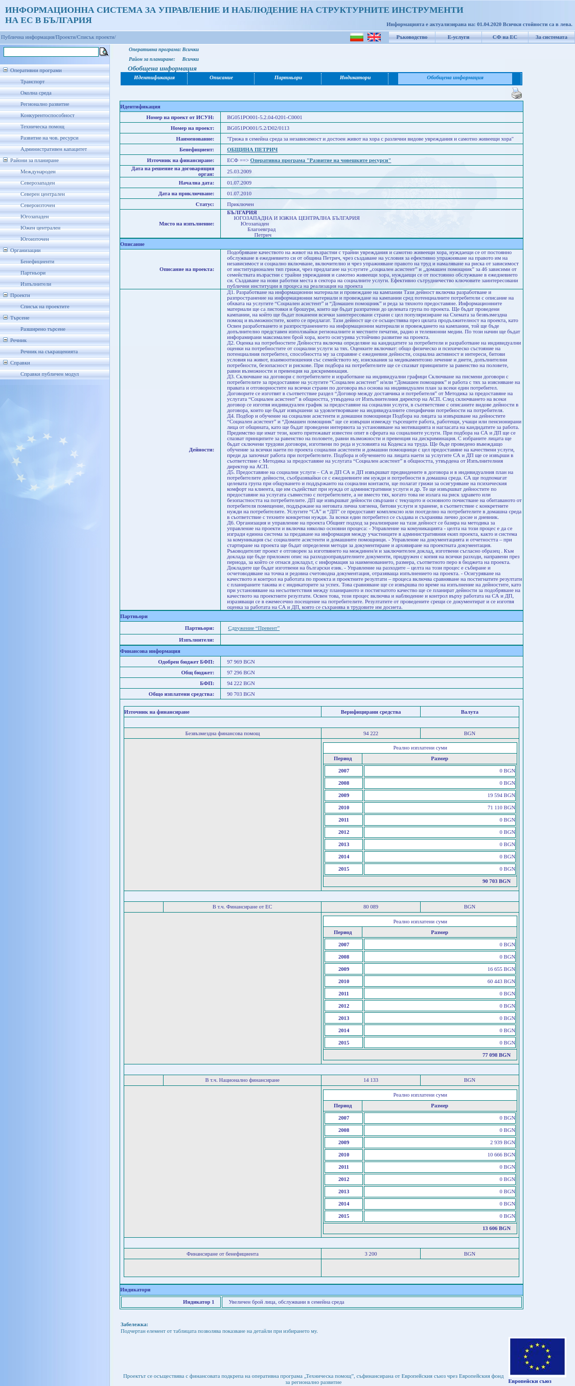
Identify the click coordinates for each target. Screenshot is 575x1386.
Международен (38, 171)
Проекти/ (66, 37)
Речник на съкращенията (49, 351)
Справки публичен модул (49, 374)
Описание (221, 77)
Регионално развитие (45, 104)
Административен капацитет (53, 149)
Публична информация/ (28, 37)
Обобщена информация (455, 77)
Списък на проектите (45, 306)
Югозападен (34, 216)
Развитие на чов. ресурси (49, 138)
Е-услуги (459, 37)
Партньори (32, 273)
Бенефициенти (37, 261)
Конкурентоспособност (47, 115)
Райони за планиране (34, 160)
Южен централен (40, 228)
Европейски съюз (530, 1381)
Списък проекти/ (96, 37)
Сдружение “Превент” (254, 628)
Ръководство (412, 37)
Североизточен (37, 205)
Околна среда (36, 93)
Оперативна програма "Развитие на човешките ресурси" (321, 160)
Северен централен (42, 194)
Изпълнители (35, 284)
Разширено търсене (42, 329)
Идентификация (154, 77)
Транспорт (32, 81)
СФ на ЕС (505, 37)
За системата (551, 37)
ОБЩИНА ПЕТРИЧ (252, 149)
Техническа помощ (42, 126)
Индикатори (355, 77)
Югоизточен (34, 239)
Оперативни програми (36, 70)
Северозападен (37, 183)
